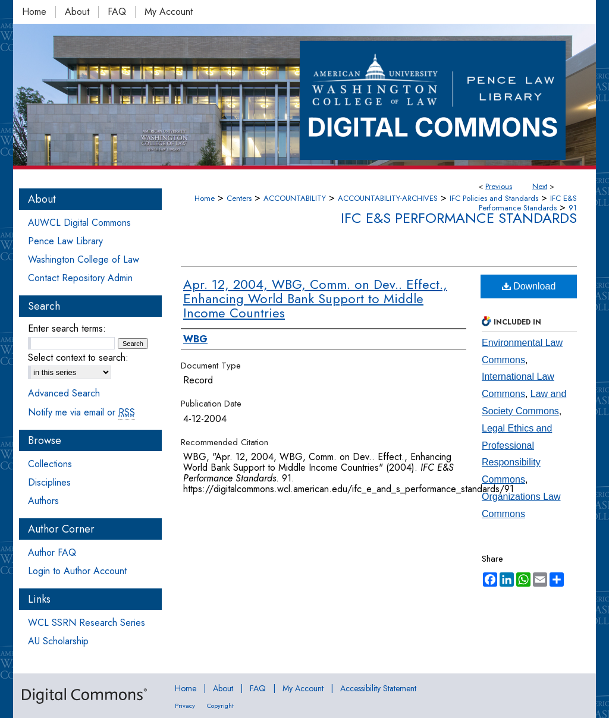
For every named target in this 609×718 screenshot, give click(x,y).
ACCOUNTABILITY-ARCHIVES (388, 198)
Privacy (185, 705)
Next (539, 186)
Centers (239, 198)
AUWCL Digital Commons (79, 222)
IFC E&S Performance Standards (528, 203)
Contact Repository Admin (80, 278)
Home (204, 198)
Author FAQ (52, 552)
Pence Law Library (65, 241)
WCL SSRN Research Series (86, 622)
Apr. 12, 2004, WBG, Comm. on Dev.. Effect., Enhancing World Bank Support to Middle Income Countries (315, 298)
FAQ (258, 688)
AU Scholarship (58, 641)
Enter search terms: (67, 328)
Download (529, 286)
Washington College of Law (83, 259)
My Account (303, 688)
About (223, 688)
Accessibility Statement (378, 688)
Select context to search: (78, 357)
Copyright (220, 705)
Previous (498, 186)
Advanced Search (64, 393)
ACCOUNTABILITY (294, 198)
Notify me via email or (81, 412)
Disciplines (49, 482)
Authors (43, 501)
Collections (50, 464)
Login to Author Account (77, 571)
